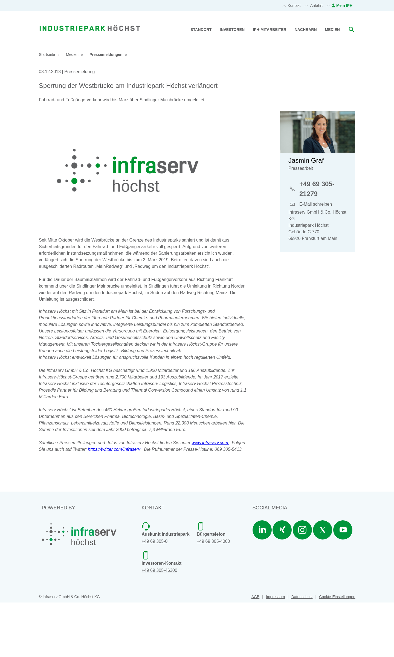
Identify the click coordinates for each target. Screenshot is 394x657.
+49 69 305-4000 (213, 596)
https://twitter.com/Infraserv (114, 503)
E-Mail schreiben (315, 259)
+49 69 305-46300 (159, 624)
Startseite (47, 109)
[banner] (90, 21)
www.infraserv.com (211, 497)
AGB (255, 651)
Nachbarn (306, 29)
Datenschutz (302, 651)
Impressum (275, 651)
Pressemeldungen (106, 109)
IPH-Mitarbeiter (269, 29)
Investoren (232, 29)
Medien (332, 29)
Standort (201, 29)
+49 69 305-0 (155, 596)
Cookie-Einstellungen (337, 651)
